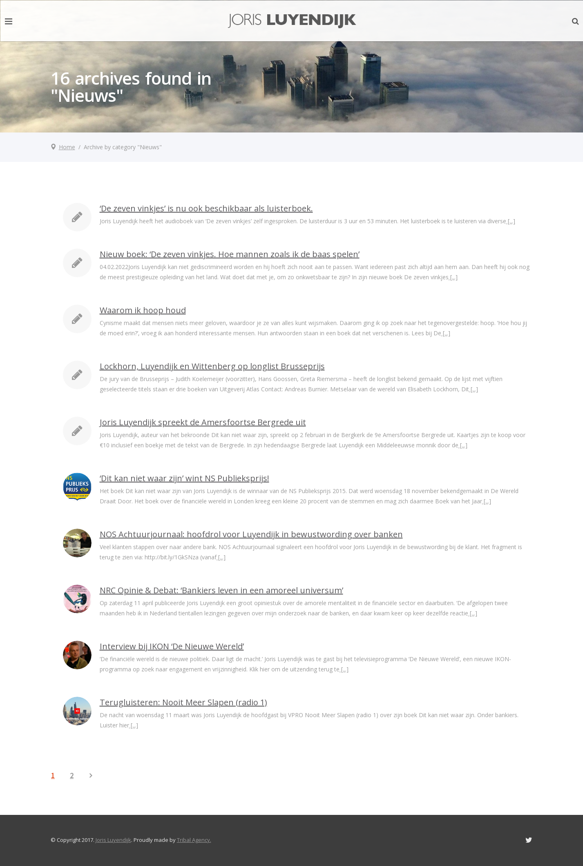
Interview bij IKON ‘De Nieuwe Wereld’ (172, 646)
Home (67, 147)
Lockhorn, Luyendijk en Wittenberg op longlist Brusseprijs (212, 366)
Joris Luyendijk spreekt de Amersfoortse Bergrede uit (203, 422)
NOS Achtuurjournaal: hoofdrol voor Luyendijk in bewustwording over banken (251, 534)
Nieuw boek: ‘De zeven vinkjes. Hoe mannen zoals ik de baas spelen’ (230, 254)
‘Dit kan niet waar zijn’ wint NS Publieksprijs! (184, 478)
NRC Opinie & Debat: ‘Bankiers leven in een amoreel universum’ (221, 590)
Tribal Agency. (194, 840)
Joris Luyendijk (113, 840)
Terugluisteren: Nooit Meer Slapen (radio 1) (183, 702)
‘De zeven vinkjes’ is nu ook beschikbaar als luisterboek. (206, 208)
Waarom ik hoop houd (143, 310)
